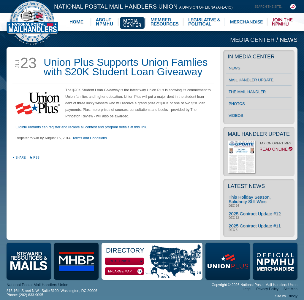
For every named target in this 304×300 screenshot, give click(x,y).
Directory (125, 250)
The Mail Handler (247, 92)
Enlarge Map (125, 271)
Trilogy (292, 296)
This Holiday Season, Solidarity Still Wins (250, 199)
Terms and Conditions (89, 138)
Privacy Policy (267, 289)
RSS (34, 157)
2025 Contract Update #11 (255, 225)
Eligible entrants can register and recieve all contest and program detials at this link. (81, 127)
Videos (236, 115)
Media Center (253, 39)
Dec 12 (234, 217)
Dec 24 (234, 205)
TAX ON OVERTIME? (260, 148)
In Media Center (251, 57)
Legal (247, 289)
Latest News (246, 186)
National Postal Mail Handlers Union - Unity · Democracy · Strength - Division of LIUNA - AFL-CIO (32, 22)
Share (19, 157)
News (288, 39)
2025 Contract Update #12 (255, 213)
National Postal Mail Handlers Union (143, 6)
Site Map (290, 289)
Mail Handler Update (251, 80)
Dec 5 (233, 230)
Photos (237, 103)
